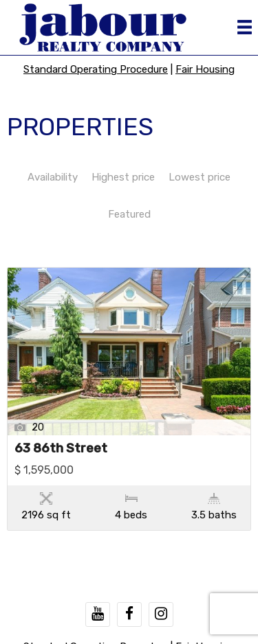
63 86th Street (60, 449)
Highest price (123, 177)
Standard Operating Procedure (95, 69)
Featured (129, 214)
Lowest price (199, 177)
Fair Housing (205, 69)
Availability (53, 177)
